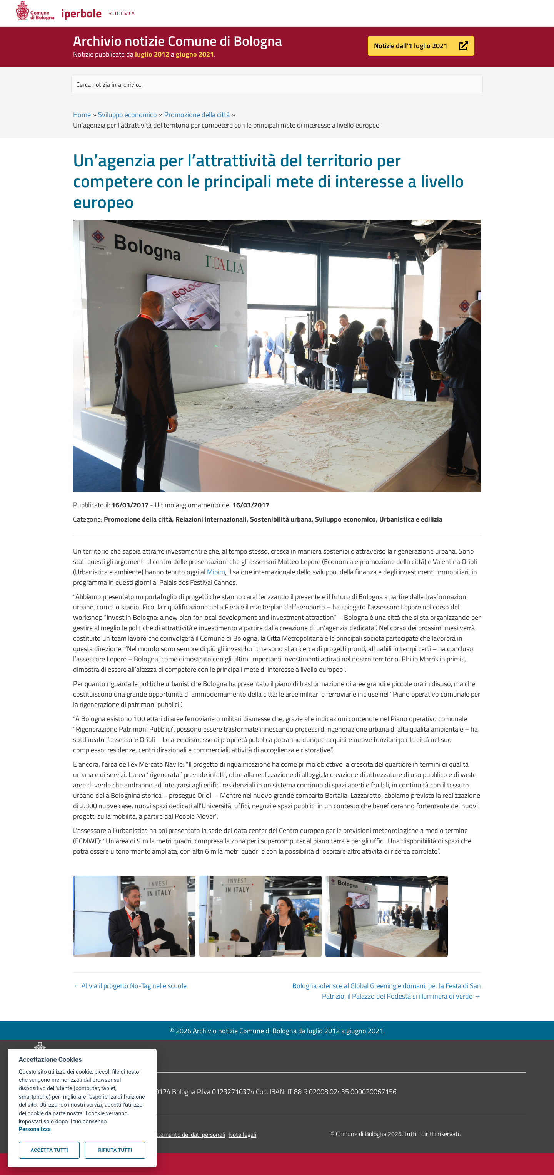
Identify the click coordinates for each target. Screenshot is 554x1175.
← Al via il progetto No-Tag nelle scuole (130, 985)
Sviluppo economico (127, 114)
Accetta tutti (49, 1150)
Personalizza (35, 1129)
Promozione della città (197, 114)
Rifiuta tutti (115, 1150)
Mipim (216, 572)
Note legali (242, 1134)
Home (82, 114)
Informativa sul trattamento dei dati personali (166, 1134)
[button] (421, 46)
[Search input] (277, 84)
